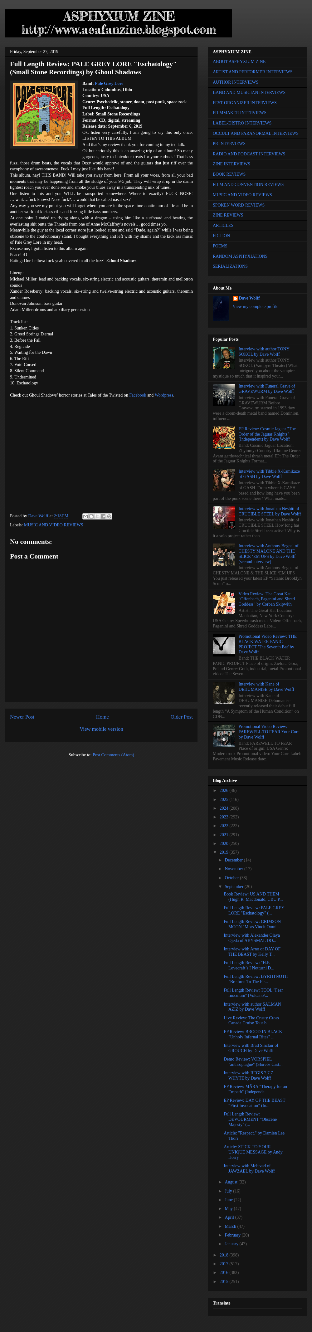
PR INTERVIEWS (229, 143)
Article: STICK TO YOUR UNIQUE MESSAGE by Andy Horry (253, 1152)
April (230, 1217)
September (234, 886)
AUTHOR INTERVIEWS (235, 82)
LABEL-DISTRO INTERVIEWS (242, 123)
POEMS (220, 246)
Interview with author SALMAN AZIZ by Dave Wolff (252, 1007)
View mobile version (101, 729)
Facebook (137, 395)
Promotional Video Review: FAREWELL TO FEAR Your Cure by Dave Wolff (269, 731)
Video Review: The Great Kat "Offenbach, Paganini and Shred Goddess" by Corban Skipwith (267, 599)
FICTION (221, 235)
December (234, 860)
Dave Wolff (249, 298)
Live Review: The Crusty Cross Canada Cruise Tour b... (251, 1021)
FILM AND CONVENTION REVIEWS (248, 184)
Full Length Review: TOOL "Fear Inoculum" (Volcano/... (253, 993)
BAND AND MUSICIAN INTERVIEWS (249, 92)
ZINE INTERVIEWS (231, 164)
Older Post (182, 717)
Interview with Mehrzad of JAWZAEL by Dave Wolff (249, 1168)
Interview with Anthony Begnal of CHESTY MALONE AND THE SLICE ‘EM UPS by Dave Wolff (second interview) (269, 554)
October (232, 878)
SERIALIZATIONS (230, 266)
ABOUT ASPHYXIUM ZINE (239, 61)
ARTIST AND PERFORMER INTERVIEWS (253, 72)
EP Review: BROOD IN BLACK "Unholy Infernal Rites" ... (253, 1034)
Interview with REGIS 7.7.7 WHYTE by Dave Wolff (248, 1076)
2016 (225, 1272)
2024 (225, 808)
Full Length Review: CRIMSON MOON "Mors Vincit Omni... (252, 924)
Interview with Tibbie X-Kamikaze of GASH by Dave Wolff (269, 474)
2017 (225, 1263)
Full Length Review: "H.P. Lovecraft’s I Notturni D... (249, 965)
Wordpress (164, 395)
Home (102, 717)
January (232, 1244)
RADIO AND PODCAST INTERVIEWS (249, 154)
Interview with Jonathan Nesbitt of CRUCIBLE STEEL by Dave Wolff (270, 511)
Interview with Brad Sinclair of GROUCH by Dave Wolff (251, 1048)
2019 (225, 852)
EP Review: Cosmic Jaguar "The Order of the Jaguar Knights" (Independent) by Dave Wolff (267, 434)
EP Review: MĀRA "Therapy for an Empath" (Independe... (255, 1089)
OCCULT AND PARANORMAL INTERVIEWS (256, 133)
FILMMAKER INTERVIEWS (239, 112)
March (231, 1226)
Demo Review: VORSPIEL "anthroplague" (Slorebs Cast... (253, 1062)
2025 (225, 799)
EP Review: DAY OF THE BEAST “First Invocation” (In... (254, 1103)
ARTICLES (223, 225)
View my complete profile (256, 306)
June (229, 1200)
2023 (225, 817)
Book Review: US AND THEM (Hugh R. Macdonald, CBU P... (253, 897)
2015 (225, 1281)
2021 (225, 834)
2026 (225, 790)
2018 (225, 1255)
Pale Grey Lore (109, 83)
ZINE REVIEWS (228, 215)
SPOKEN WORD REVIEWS (239, 205)
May (229, 1208)
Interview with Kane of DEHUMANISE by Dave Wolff (266, 687)
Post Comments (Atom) (113, 755)
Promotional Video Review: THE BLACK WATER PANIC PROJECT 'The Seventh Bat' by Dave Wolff (268, 644)
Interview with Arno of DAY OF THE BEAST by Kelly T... (252, 952)
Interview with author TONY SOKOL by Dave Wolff (264, 352)
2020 (225, 843)
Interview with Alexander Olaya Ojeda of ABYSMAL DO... (252, 938)
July (229, 1191)
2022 (225, 825)
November (234, 868)
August (231, 1182)
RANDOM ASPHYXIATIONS (240, 256)
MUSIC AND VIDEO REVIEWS (53, 525)
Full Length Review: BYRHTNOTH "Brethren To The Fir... (256, 979)
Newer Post (22, 717)
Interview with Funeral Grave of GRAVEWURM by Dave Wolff (267, 389)
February (233, 1235)
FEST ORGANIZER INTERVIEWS (245, 102)
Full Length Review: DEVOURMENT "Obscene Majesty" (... (250, 1119)
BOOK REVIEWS (229, 174)
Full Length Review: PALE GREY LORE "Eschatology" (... (254, 910)
